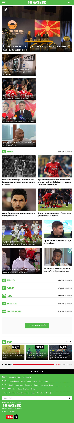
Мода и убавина (19, 384)
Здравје (11, 384)
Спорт (4, 380)
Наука (5, 392)
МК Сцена (33, 388)
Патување (36, 384)
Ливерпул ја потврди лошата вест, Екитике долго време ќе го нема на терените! (53, 214)
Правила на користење (8, 411)
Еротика (33, 392)
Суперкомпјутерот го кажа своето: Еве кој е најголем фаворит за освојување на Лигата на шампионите (19, 242)
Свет (23, 377)
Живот (4, 384)
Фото (38, 392)
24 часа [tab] (58, 364)
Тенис (9, 295)
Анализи (28, 377)
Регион (18, 377)
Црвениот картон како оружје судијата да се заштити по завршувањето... (36, 354)
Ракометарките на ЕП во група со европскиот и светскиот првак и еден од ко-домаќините (36, 47)
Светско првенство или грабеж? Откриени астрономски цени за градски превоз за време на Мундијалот (18, 72)
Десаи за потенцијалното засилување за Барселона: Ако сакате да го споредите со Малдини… (20, 270)
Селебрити (26, 388)
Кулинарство (44, 384)
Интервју (48, 392)
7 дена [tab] (63, 364)
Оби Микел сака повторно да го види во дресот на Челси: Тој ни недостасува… (56, 269)
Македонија (11, 377)
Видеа (9, 341)
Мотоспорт (12, 303)
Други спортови (14, 311)
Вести (4, 376)
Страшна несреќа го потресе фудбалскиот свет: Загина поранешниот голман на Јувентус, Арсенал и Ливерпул (18, 181)
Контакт (19, 402)
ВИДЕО (15, 346)
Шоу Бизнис (6, 388)
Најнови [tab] (61, 152)
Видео (43, 392)
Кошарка (11, 279)
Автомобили (20, 392)
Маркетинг (12, 402)
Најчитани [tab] (68, 152)
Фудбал (10, 151)
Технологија (12, 392)
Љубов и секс (28, 384)
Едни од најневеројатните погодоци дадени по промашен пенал (13, 354)
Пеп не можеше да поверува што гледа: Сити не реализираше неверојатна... (60, 354)
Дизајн (51, 384)
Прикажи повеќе (37, 325)
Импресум (5, 402)
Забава (27, 392)
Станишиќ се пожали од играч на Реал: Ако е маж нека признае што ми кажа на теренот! (18, 97)
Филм (14, 388)
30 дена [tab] (69, 364)
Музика (20, 388)
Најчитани (7, 364)
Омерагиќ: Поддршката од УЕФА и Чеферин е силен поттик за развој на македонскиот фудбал (19, 119)
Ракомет (10, 287)
